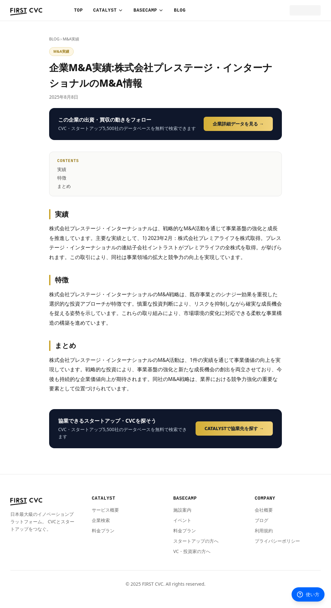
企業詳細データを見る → (238, 124)
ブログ (261, 520)
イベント (182, 520)
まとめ (64, 186)
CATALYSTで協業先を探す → (234, 428)
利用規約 (264, 530)
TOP (78, 10)
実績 (61, 169)
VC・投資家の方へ (191, 551)
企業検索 (101, 520)
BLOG (180, 10)
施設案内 (182, 510)
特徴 (61, 178)
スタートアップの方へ (196, 541)
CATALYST (108, 10)
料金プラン (103, 530)
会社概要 (264, 510)
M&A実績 (71, 39)
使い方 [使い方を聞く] (308, 594)
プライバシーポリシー (277, 541)
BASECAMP (148, 10)
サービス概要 (105, 510)
